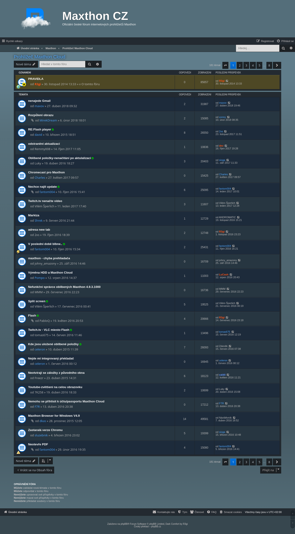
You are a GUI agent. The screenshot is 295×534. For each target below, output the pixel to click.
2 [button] (239, 65)
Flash (32, 315)
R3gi (38, 84)
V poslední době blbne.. (45, 244)
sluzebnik (41, 435)
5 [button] (259, 65)
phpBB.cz (156, 526)
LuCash (223, 274)
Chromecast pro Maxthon (46, 172)
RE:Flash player (39, 129)
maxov (39, 106)
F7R (37, 406)
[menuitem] (285, 41)
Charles (40, 177)
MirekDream (48, 120)
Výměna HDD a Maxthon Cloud (50, 272)
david (38, 135)
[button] (225, 65)
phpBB (124, 524)
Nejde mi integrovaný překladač (51, 358)
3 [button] (246, 65)
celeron (40, 349)
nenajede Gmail (39, 101)
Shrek (39, 220)
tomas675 (224, 331)
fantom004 (47, 192)
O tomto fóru (90, 84)
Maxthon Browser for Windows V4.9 (54, 415)
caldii (222, 374)
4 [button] (253, 65)
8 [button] (269, 65)
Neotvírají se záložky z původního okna (56, 372)
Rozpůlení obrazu (40, 115)
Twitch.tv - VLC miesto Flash (48, 330)
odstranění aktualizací (44, 143)
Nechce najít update (42, 186)
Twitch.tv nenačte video (45, 201)
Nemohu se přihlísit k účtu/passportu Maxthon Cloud (66, 401)
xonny (222, 117)
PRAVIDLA (35, 79)
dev (221, 145)
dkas (43, 421)
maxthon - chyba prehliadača (49, 258)
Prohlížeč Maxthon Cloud (39, 56)
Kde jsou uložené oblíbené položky (53, 344)
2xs (221, 131)
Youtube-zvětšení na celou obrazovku (55, 387)
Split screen (36, 301)
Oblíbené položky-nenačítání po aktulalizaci (59, 158)
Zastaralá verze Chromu (45, 430)
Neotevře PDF (38, 444)
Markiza (33, 215)
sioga (222, 160)
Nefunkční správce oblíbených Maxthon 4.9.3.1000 (64, 287)
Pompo (39, 278)
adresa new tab (39, 229)
